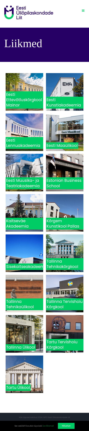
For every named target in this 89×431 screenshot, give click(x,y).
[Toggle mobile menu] (83, 10)
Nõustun (66, 425)
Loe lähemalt (48, 426)
